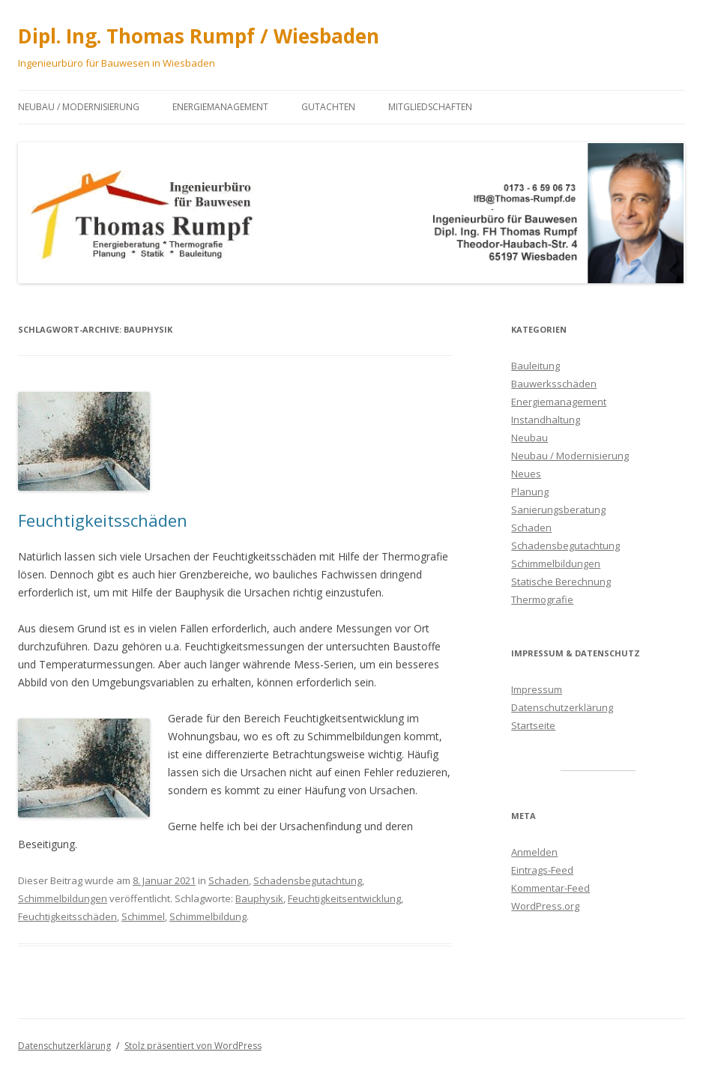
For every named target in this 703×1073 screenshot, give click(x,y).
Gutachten (328, 106)
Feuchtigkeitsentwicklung (344, 898)
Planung (530, 491)
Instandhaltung (545, 419)
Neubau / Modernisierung (78, 106)
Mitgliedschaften (430, 106)
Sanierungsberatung (558, 509)
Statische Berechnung (561, 581)
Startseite (533, 725)
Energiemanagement (220, 106)
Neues (526, 473)
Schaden (228, 880)
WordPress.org (545, 906)
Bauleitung (535, 365)
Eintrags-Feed (542, 870)
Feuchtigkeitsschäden (102, 520)
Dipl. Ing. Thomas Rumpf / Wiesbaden (198, 35)
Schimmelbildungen (62, 898)
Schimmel (143, 916)
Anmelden (534, 852)
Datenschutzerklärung (562, 707)
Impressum (536, 689)
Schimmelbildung (208, 916)
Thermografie (542, 599)
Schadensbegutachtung (307, 880)
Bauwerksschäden (554, 383)
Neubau (529, 437)
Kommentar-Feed (550, 888)
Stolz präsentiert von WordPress (193, 1045)
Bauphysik (259, 898)
